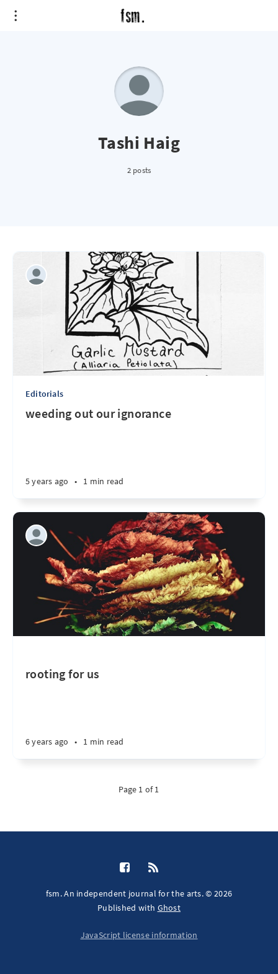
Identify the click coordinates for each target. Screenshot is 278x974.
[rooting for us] (139, 697)
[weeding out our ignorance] (139, 451)
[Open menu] (15, 15)
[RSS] (153, 868)
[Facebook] (125, 868)
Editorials (44, 393)
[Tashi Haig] (36, 275)
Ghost (169, 907)
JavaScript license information (139, 935)
